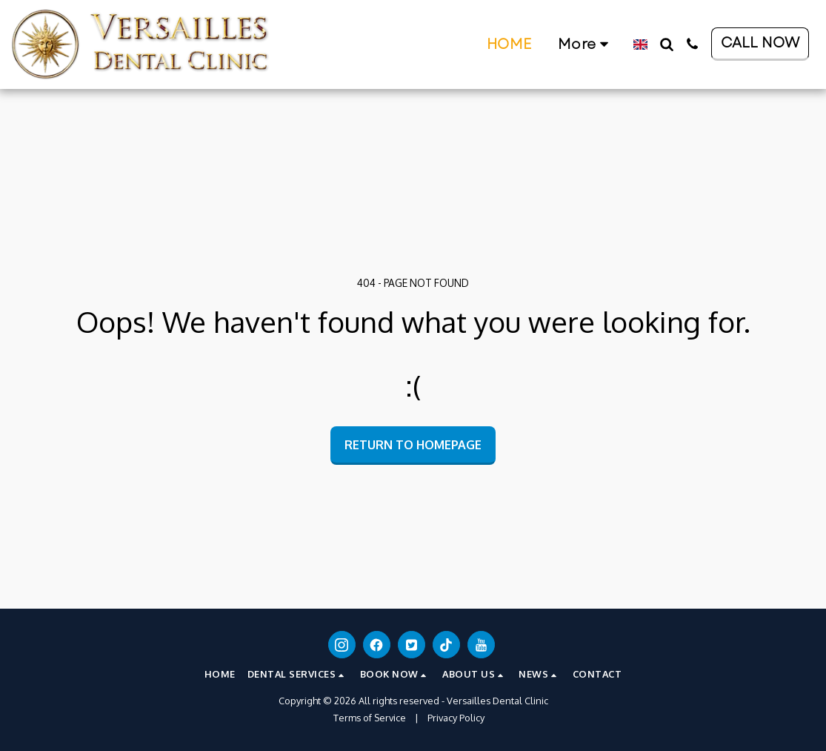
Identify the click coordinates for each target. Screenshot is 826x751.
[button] (455, 44)
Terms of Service (369, 718)
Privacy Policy (455, 718)
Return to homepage (413, 444)
